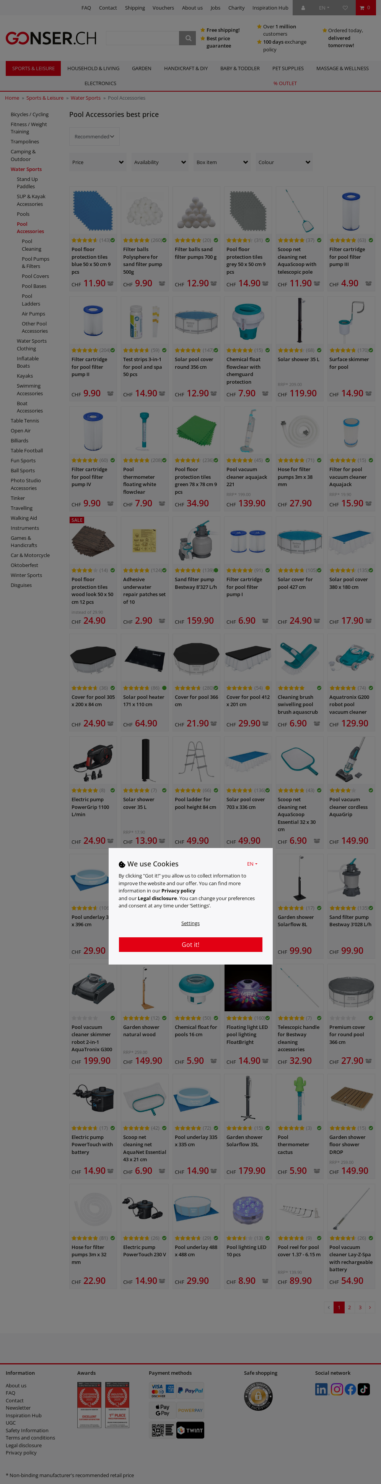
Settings (190, 923)
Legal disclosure (157, 898)
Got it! (190, 944)
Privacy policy (178, 890)
